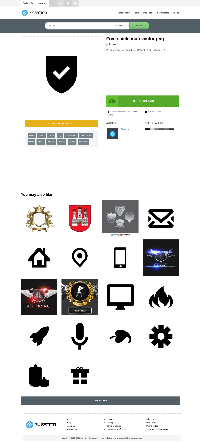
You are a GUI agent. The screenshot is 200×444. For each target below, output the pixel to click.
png (59, 135)
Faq (69, 422)
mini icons (83, 142)
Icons (136, 13)
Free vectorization (38, 3)
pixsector (84, 438)
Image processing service (157, 429)
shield (31, 135)
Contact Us (72, 429)
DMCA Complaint (154, 112)
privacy (72, 142)
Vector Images (124, 13)
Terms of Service (114, 426)
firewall (62, 142)
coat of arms (86, 135)
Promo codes (152, 426)
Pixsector (125, 129)
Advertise (150, 419)
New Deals (151, 422)
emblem (51, 142)
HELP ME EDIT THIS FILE (61, 124)
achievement (70, 135)
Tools (25, 3)
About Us (71, 426)
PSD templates (162, 13)
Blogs (69, 419)
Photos (176, 13)
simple (40, 142)
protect (41, 135)
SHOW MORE (100, 401)
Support (110, 419)
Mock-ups (147, 13)
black (31, 142)
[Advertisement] (129, 73)
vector (51, 135)
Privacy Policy (113, 422)
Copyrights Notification (116, 429)
